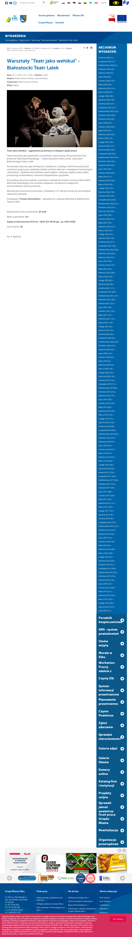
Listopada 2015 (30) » (107, 568)
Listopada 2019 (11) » (107, 384)
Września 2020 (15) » (107, 345)
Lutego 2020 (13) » (106, 372)
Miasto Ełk (78, 15)
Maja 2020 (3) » (104, 361)
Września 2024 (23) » (107, 161)
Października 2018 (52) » (108, 434)
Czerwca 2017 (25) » (106, 495)
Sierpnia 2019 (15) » (106, 395)
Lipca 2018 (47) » (105, 445)
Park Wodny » (105, 901)
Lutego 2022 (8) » (105, 280)
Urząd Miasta (45, 22)
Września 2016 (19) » (107, 530)
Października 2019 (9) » (108, 388)
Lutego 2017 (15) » (106, 511)
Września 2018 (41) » (107, 438)
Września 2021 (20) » (107, 299)
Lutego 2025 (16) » (106, 142)
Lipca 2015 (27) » (105, 584)
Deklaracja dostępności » (78, 897)
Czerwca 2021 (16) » (106, 311)
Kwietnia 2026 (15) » (106, 88)
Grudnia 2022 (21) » (106, 242)
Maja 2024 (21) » (105, 176)
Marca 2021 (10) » (105, 322)
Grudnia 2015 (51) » (106, 564)
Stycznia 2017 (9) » (106, 514)
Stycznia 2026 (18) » (106, 100)
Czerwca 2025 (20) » (106, 127)
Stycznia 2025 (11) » (106, 146)
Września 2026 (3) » (106, 69)
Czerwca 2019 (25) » (106, 403)
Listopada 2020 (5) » (106, 338)
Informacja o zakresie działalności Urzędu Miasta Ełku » (82, 909)
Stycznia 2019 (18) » (106, 422)
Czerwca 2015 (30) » (106, 587)
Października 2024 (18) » (108, 157)
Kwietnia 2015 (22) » (106, 595)
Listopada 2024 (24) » (107, 153)
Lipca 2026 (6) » (104, 77)
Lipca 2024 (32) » (105, 169)
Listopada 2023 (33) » (107, 199)
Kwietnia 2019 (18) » (106, 411)
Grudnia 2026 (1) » (106, 57)
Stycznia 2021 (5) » (106, 330)
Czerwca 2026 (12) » (106, 80)
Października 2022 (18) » (108, 249)
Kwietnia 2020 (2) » (106, 365)
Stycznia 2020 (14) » (106, 376)
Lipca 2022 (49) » (105, 261)
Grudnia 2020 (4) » (106, 334)
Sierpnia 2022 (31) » (106, 257)
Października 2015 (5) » (108, 572)
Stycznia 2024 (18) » (106, 192)
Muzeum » (104, 912)
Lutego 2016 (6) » (105, 557)
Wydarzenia (24, 40)
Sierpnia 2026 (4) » (106, 73)
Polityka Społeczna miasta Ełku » (50, 904)
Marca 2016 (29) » (105, 553)
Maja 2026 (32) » (105, 84)
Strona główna (46, 15)
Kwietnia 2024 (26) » (106, 180)
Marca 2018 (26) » (105, 461)
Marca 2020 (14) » (105, 368)
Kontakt (59, 22)
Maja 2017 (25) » (105, 499)
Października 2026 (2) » (108, 65)
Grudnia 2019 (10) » (106, 380)
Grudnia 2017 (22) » (106, 472)
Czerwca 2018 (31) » (106, 449)
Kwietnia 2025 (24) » (106, 134)
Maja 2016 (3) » (104, 545)
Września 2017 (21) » (107, 484)
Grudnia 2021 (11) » (106, 288)
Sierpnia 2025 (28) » (106, 119)
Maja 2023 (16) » (105, 222)
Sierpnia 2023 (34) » (106, 211)
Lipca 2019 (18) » (105, 399)
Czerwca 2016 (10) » (106, 541)
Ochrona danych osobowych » (80, 901)
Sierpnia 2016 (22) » (106, 534)
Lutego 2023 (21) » (106, 234)
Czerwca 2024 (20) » (106, 173)
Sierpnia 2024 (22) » (106, 165)
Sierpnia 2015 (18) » (106, 580)
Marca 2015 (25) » (105, 599)
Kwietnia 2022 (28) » (106, 272)
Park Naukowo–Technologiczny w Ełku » (51, 908)
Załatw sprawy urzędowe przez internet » (50, 898)
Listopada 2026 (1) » (106, 61)
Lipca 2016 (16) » (105, 537)
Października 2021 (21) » (108, 296)
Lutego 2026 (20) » (106, 96)
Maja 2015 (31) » (105, 591)
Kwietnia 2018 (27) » (106, 457)
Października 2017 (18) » (108, 480)
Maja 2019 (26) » (105, 407)
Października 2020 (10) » (108, 342)
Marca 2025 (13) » (105, 138)
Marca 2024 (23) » (105, 184)
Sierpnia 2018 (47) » (106, 441)
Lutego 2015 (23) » (106, 603)
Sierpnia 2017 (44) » (106, 487)
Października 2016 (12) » (108, 526)
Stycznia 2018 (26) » (106, 468)
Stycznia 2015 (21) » (106, 607)
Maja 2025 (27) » (105, 130)
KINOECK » (104, 908)
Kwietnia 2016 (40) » (106, 549)
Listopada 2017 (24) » (107, 476)
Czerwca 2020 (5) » (106, 357)
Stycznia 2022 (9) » (106, 284)
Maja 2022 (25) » (105, 269)
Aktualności (63, 15)
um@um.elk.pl (17, 910)
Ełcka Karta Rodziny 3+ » (78, 905)
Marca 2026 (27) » (105, 92)
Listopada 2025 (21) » (107, 107)
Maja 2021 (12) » (105, 315)
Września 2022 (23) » (107, 253)
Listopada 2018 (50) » (107, 430)
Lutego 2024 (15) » (106, 188)
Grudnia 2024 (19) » (106, 149)
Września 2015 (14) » (107, 576)
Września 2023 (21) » (107, 207)
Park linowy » (105, 897)
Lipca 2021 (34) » (105, 307)
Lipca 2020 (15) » (105, 353)
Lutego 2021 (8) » (105, 326)
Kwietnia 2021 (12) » (106, 318)
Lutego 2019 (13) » (106, 418)
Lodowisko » (105, 905)
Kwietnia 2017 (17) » (106, 503)
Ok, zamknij (118, 919)
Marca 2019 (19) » (105, 415)
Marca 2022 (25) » (105, 276)
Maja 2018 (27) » (105, 453)
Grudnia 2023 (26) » (106, 196)
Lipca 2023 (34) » (105, 215)
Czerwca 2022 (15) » (106, 265)
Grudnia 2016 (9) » (106, 518)
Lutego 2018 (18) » (106, 465)
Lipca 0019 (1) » (104, 610)
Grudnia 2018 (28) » (106, 426)
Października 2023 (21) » (108, 203)
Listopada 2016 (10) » (107, 522)
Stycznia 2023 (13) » (106, 238)
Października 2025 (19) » (108, 111)
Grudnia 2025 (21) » (106, 103)
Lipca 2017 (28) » (105, 491)
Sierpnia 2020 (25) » (106, 349)
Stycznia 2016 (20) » (106, 561)
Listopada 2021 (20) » (107, 292)
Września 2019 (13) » (107, 392)
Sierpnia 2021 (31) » (106, 303)
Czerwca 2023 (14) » (106, 219)
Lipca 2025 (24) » (105, 123)
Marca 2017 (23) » (105, 507)
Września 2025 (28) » (107, 115)
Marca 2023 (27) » (105, 230)
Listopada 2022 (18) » (107, 246)
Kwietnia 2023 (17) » (106, 226)
